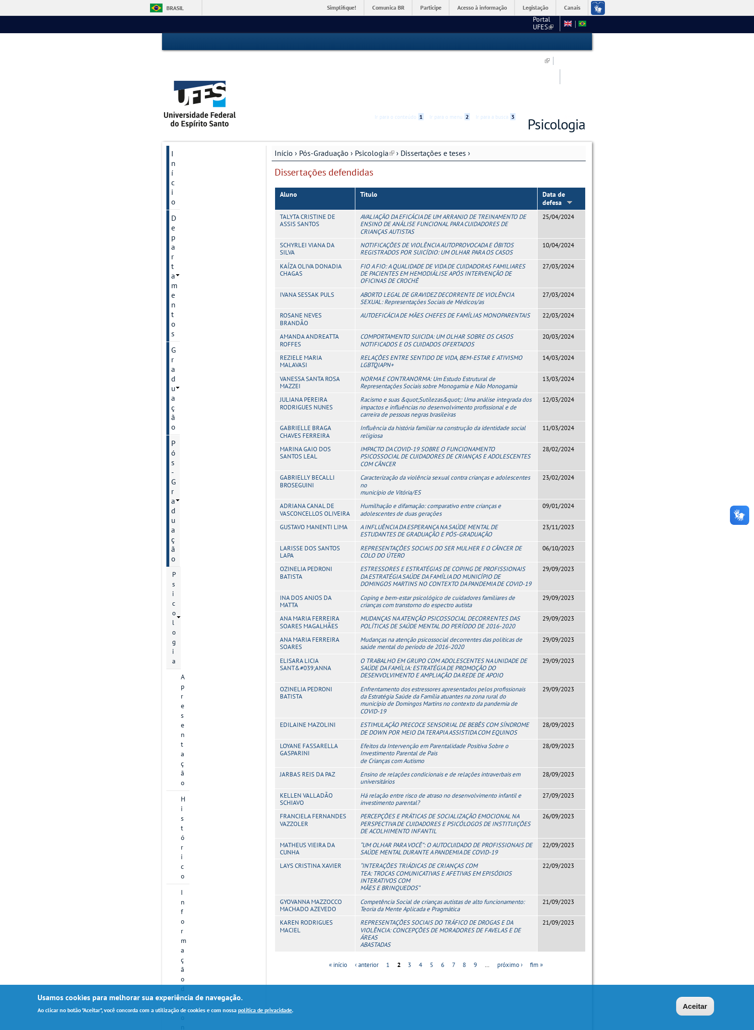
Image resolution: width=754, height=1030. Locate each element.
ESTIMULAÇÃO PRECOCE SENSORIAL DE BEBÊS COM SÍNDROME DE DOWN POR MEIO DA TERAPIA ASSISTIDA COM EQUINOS (444, 675)
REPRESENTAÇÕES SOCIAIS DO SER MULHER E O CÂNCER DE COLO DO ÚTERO (441, 498)
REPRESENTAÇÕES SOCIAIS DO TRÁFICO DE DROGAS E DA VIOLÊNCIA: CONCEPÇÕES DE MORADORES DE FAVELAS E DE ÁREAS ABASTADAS (440, 880)
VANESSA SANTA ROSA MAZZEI (309, 329)
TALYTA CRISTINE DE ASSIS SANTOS (307, 167)
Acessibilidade (527, 42)
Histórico (194, 197)
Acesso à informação (482, 7)
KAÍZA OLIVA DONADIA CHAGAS (310, 216)
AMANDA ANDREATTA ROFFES (309, 286)
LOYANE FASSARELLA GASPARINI (309, 696)
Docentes (194, 305)
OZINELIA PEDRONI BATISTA (306, 519)
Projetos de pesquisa (211, 347)
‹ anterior (366, 911)
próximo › (510, 911)
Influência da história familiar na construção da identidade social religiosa (443, 378)
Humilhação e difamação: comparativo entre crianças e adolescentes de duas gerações (430, 456)
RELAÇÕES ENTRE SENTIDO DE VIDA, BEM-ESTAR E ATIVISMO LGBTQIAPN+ (441, 308)
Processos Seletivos (209, 262)
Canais (572, 7)
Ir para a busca (495, 41)
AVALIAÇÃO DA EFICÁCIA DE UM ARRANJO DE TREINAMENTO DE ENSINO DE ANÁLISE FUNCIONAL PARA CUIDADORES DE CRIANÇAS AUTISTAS (443, 170)
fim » (536, 911)
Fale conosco (538, 24)
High (539, 42)
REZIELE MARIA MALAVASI (301, 308)
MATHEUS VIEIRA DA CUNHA (307, 794)
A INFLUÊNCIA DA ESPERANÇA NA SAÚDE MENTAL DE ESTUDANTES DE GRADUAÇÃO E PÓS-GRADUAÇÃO (429, 477)
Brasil (175, 8)
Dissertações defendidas (207, 384)
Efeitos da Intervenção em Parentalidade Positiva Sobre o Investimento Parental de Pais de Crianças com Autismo (434, 700)
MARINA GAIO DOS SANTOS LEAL (305, 399)
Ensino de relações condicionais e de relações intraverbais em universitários (440, 724)
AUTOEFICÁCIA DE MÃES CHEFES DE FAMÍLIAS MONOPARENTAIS (445, 262)
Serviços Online (197, 588)
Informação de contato (214, 213)
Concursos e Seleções (206, 621)
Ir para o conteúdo (399, 41)
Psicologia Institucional (206, 529)
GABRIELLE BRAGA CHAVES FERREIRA (305, 378)
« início (338, 911)
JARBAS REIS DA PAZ (307, 721)
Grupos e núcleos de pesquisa (211, 326)
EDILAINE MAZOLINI (308, 671)
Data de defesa (557, 145)
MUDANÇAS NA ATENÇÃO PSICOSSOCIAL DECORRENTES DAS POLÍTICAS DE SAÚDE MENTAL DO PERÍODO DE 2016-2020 (440, 568)
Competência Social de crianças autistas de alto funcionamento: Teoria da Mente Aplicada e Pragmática (442, 852)
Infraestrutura (201, 471)
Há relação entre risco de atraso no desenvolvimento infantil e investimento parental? (440, 745)
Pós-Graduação (324, 99)
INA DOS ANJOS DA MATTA (305, 547)
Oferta (190, 438)
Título (368, 141)
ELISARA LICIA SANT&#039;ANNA (305, 611)
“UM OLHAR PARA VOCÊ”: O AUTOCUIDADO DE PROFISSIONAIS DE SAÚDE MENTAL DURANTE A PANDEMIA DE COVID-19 (446, 794)
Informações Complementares (205, 508)
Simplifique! (341, 7)
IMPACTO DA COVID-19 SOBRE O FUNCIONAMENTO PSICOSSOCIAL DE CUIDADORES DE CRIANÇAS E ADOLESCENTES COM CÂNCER (445, 403)
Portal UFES (395, 24)
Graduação (188, 133)
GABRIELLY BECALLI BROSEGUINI (307, 427)
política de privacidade (265, 1010)
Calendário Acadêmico (213, 454)
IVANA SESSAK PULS (307, 241)
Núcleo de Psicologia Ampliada (205, 567)
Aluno (288, 141)
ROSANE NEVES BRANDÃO (301, 265)
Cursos (191, 246)
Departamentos (196, 116)
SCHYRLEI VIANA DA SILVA (307, 195)
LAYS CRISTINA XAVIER (310, 812)
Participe (430, 7)
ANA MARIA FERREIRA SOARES (309, 590)
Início (284, 99)
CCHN (432, 24)
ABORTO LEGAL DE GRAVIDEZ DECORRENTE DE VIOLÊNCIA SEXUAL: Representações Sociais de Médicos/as (437, 245)
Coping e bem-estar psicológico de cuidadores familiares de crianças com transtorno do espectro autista (437, 547)
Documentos (199, 230)
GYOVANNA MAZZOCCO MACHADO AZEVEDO (311, 852)
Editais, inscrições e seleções (209, 284)
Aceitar (695, 1006)
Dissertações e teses (433, 99)
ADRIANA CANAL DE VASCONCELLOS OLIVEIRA (315, 456)
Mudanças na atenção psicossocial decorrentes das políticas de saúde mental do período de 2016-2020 (441, 590)
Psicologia (374, 99)
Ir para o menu (449, 41)
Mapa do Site (493, 24)
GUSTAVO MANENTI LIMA (314, 474)
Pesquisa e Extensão (204, 546)
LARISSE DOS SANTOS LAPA (310, 498)
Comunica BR (388, 7)
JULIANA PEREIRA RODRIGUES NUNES (306, 349)
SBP (458, 24)
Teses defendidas (214, 405)
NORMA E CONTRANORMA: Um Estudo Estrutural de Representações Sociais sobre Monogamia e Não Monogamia (438, 329)
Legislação (535, 7)
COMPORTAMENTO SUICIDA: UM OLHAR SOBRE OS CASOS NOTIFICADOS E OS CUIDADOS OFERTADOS (436, 286)
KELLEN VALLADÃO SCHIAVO (306, 745)
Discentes (195, 487)
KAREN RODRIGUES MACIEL (306, 872)
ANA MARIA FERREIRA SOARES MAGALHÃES (309, 568)
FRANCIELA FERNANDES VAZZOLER (313, 766)
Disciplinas (197, 422)
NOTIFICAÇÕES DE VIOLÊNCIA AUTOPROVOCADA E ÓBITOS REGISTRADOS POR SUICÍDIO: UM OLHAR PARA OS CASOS (437, 195)
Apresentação (200, 181)
